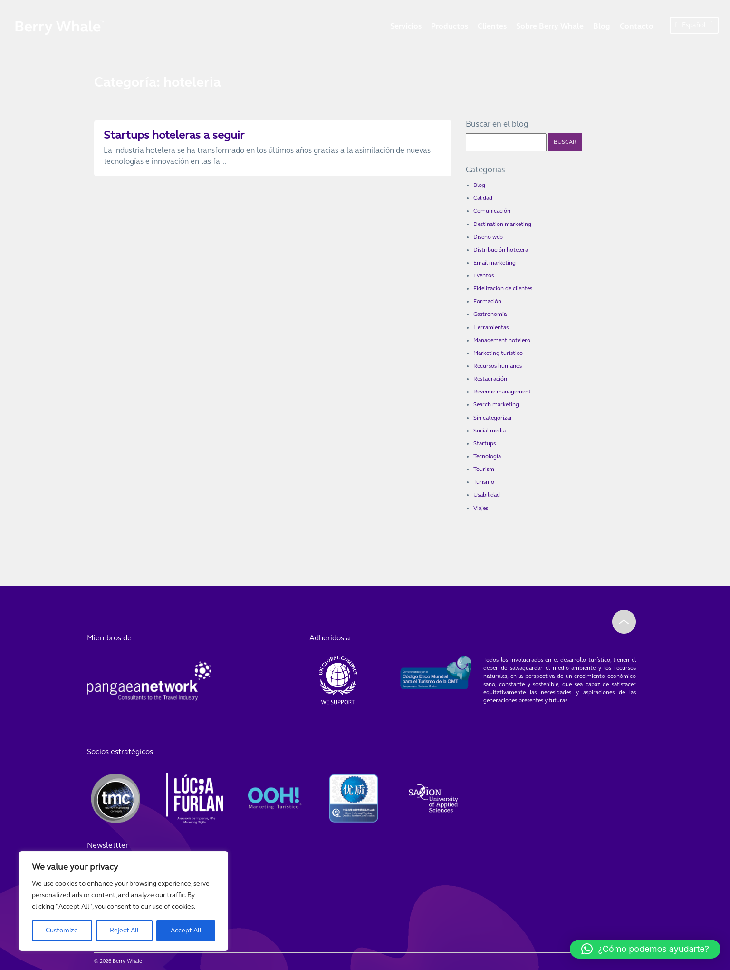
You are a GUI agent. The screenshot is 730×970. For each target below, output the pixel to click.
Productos (449, 25)
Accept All (186, 930)
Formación (487, 301)
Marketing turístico (498, 353)
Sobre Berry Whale (550, 25)
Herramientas (491, 327)
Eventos (483, 275)
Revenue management (502, 391)
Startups (484, 443)
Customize (62, 930)
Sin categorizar (492, 417)
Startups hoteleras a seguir (174, 135)
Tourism (483, 469)
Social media (489, 430)
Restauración (490, 378)
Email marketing (494, 262)
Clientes (492, 25)
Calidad (482, 198)
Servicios (406, 25)
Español (694, 25)
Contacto (636, 25)
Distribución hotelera (500, 249)
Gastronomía (490, 314)
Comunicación (491, 210)
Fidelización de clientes (502, 288)
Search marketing (496, 404)
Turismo (483, 482)
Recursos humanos (497, 366)
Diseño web (488, 237)
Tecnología (487, 456)
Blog (601, 25)
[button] (645, 949)
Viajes (480, 508)
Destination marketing (502, 224)
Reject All (124, 930)
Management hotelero (501, 340)
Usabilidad (486, 494)
